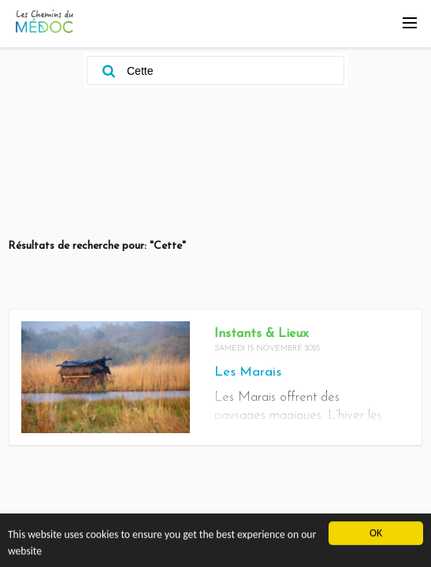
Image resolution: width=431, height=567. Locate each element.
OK (376, 534)
